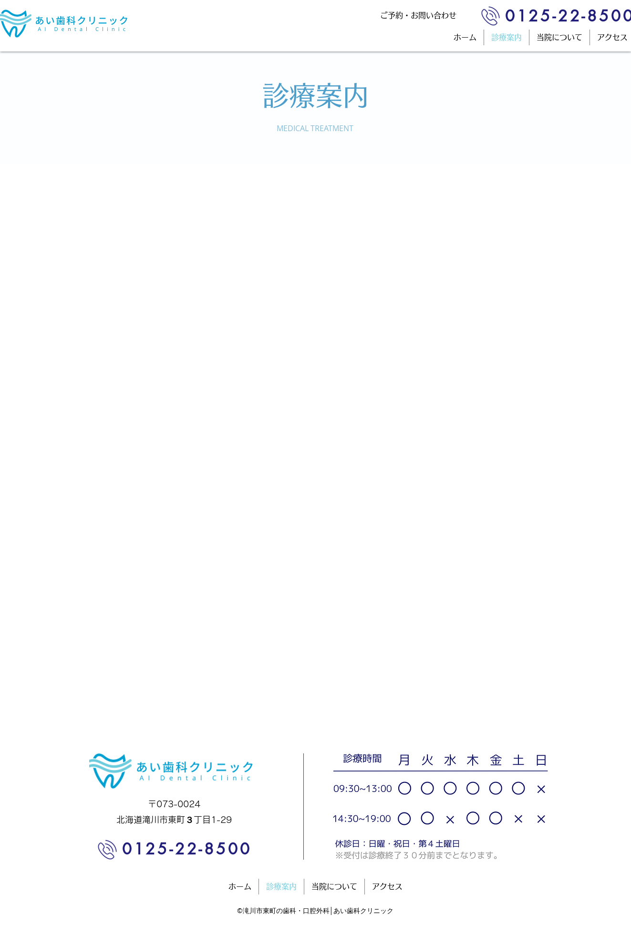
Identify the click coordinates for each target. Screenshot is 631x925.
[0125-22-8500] (185, 849)
